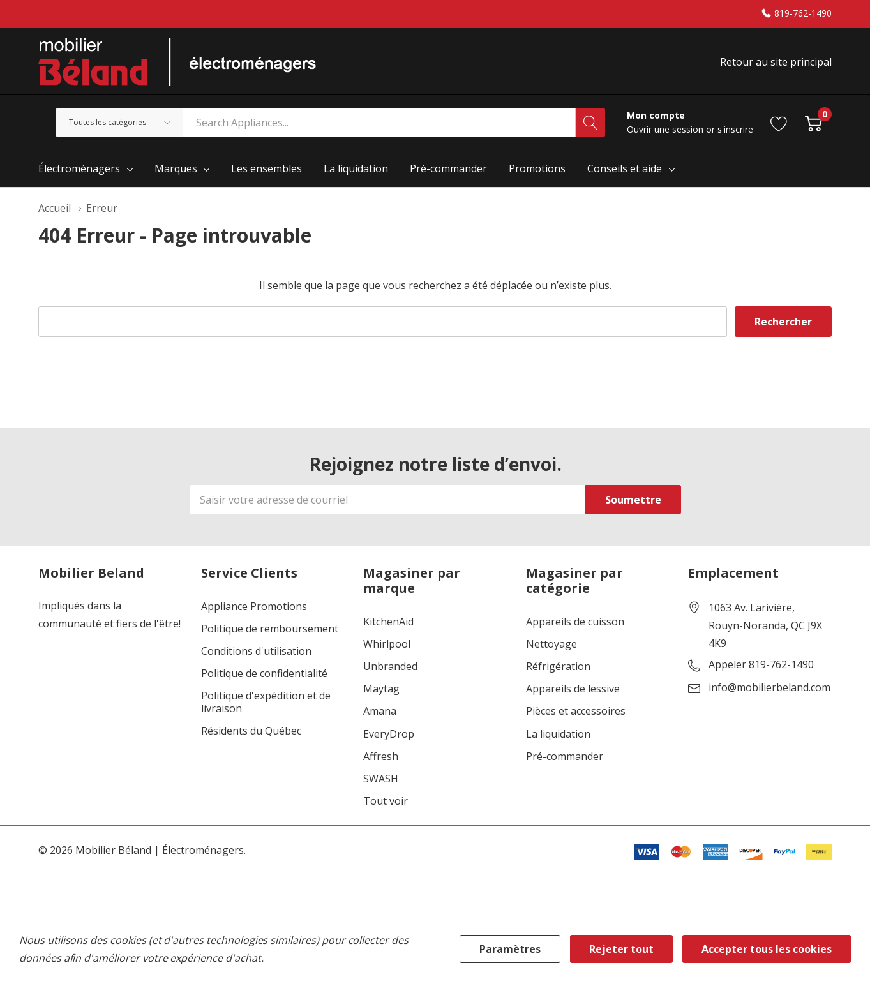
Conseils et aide (624, 168)
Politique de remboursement (269, 629)
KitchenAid (388, 622)
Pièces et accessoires (576, 711)
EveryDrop (388, 734)
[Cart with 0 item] (813, 122)
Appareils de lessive (573, 689)
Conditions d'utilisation (256, 651)
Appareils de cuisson (575, 622)
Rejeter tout (621, 949)
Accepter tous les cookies (766, 949)
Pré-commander (564, 757)
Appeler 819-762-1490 (761, 665)
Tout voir (385, 801)
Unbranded (390, 667)
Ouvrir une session (666, 129)
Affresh (380, 757)
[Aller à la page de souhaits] (779, 122)
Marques (175, 168)
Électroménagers (79, 168)
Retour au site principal (776, 62)
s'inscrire (735, 129)
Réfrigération (558, 667)
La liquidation (558, 734)
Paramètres (510, 949)
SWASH (380, 779)
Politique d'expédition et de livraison (266, 702)
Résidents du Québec (251, 731)
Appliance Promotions (254, 607)
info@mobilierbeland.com (769, 688)
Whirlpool (386, 644)
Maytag (381, 689)
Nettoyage (551, 644)
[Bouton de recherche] (590, 122)
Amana (379, 711)
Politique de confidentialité (264, 674)
